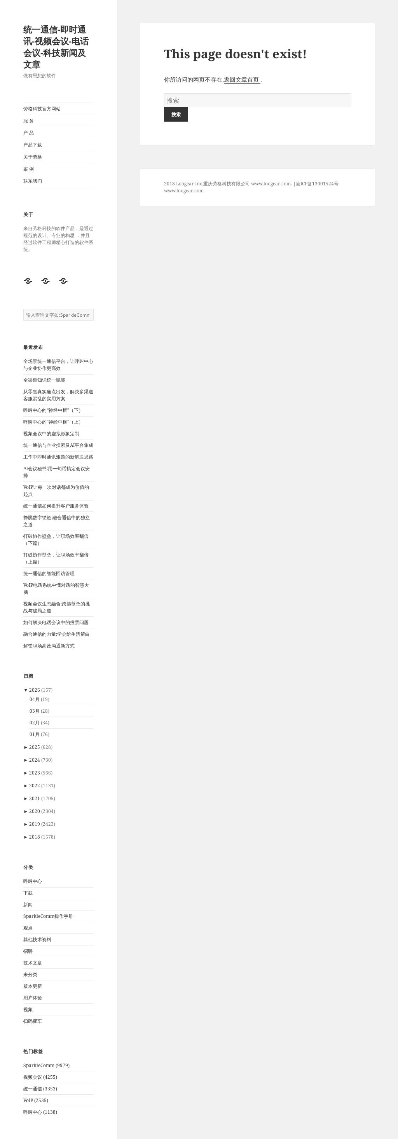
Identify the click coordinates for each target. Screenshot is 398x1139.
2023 (34, 772)
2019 (34, 824)
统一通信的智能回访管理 (49, 573)
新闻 (28, 904)
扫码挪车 (32, 1021)
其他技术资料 (37, 939)
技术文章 (32, 962)
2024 (34, 760)
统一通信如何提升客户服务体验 (56, 505)
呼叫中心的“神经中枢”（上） (53, 422)
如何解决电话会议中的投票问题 (56, 622)
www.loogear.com (184, 190)
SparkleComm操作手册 (48, 916)
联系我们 (32, 181)
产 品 (28, 132)
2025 (34, 747)
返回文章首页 (242, 79)
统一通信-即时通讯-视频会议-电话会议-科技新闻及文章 (56, 46)
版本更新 (32, 986)
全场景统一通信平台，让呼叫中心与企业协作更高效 (58, 365)
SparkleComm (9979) (46, 1065)
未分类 (30, 974)
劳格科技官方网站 (42, 108)
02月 (35, 722)
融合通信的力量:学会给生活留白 (56, 634)
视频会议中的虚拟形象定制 (51, 433)
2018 (34, 837)
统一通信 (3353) (40, 1088)
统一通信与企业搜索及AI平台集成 (58, 445)
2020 (34, 811)
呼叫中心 (32, 881)
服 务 (28, 120)
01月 (35, 734)
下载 (28, 893)
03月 (35, 711)
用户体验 (32, 997)
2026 (34, 690)
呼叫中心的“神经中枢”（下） (53, 410)
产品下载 (32, 144)
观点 (28, 927)
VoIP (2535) (35, 1100)
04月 (35, 699)
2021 (34, 798)
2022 (34, 785)
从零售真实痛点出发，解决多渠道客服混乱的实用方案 (58, 395)
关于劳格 (32, 156)
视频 (28, 1009)
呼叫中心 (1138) (40, 1112)
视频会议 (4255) (40, 1077)
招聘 (28, 951)
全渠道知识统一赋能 (44, 380)
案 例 (28, 169)
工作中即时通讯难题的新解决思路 (58, 457)
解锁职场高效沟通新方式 (49, 645)
